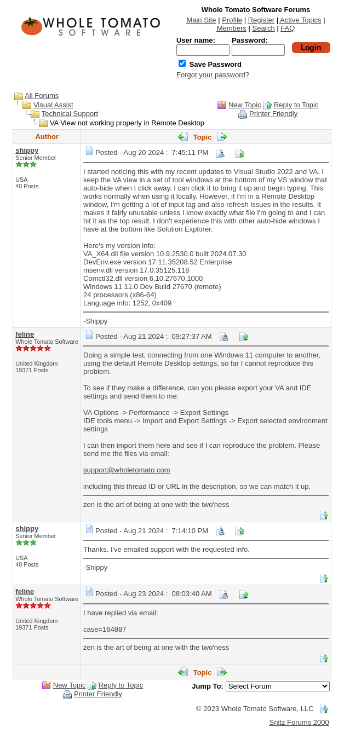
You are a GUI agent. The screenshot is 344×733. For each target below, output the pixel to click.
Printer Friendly (273, 113)
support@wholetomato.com (126, 470)
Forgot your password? (212, 75)
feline (24, 334)
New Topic (244, 105)
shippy (26, 150)
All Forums (42, 95)
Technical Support (70, 113)
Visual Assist (53, 105)
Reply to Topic (296, 105)
